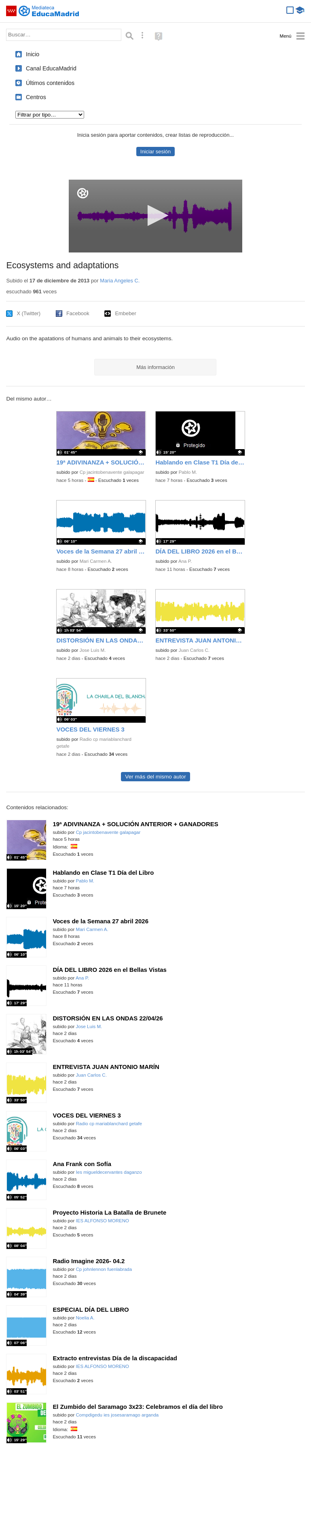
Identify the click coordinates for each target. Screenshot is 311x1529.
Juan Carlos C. (194, 650)
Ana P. (185, 561)
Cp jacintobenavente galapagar (112, 472)
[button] (155, 215)
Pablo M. (188, 472)
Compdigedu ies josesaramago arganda (117, 1414)
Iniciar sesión (155, 151)
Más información (155, 367)
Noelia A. (85, 1317)
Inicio (32, 54)
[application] (155, 216)
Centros (36, 97)
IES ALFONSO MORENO (102, 1220)
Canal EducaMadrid (51, 68)
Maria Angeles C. (120, 281)
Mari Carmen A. (96, 561)
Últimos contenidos (50, 83)
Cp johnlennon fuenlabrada (104, 1269)
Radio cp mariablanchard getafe (109, 1123)
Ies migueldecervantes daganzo (109, 1172)
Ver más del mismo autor (155, 777)
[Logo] (83, 193)
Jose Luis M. (93, 650)
